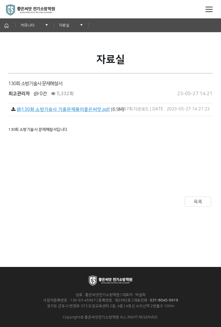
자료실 (64, 25)
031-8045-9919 (164, 300)
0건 (40, 93)
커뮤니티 (28, 25)
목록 (198, 201)
